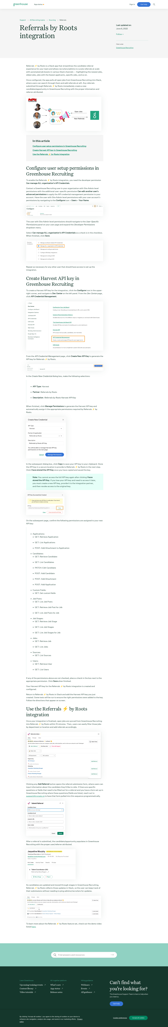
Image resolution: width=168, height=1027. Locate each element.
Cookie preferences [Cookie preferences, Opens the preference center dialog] (120, 1018)
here (34, 927)
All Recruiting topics (37, 20)
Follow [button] (119, 34)
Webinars (85, 984)
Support (23, 20)
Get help (143, 4)
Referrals (63, 20)
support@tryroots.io (35, 796)
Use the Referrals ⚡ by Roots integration (51, 154)
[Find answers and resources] (83, 955)
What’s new (55, 984)
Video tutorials (26, 992)
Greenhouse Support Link (20, 4)
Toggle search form (154, 4)
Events (84, 988)
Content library (27, 988)
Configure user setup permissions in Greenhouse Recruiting (59, 146)
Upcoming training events (31, 984)
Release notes (56, 992)
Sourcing (52, 20)
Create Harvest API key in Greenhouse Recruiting (55, 150)
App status (55, 988)
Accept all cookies (138, 1018)
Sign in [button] (132, 4)
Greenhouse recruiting (124, 48)
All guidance (87, 992)
